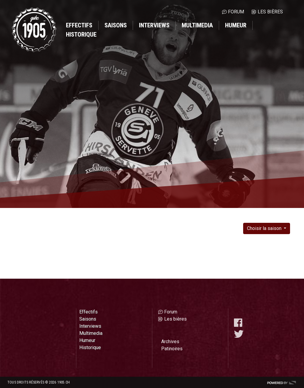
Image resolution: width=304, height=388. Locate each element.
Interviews (154, 25)
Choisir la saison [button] (265, 228)
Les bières (270, 12)
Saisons (115, 25)
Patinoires (172, 348)
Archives (170, 341)
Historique (81, 34)
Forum (236, 12)
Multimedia (197, 25)
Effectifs (79, 25)
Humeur (235, 25)
